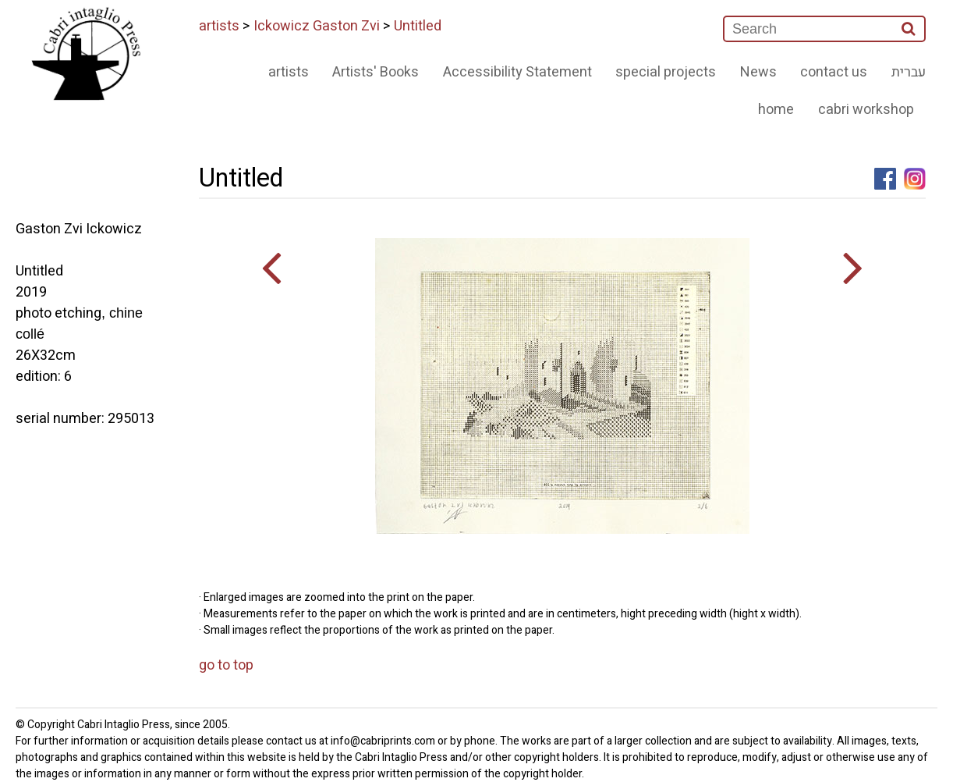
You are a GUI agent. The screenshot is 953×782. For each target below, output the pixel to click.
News (758, 72)
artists (219, 26)
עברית (908, 72)
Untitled (417, 26)
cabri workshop (866, 109)
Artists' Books (375, 72)
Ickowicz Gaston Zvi (316, 26)
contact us (833, 72)
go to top (226, 665)
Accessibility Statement (517, 72)
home (776, 109)
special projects (665, 72)
